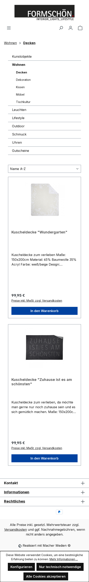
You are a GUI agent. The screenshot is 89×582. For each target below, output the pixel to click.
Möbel (20, 94)
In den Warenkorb (44, 311)
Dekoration (23, 79)
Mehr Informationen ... (64, 559)
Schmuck (19, 134)
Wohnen (18, 65)
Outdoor (18, 126)
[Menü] (9, 28)
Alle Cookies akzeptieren (46, 576)
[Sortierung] (44, 169)
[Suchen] (61, 28)
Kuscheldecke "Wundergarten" (39, 232)
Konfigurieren (21, 567)
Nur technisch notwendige (60, 567)
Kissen (20, 87)
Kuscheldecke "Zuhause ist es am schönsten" (41, 381)
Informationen (16, 492)
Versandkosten (15, 530)
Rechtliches (14, 501)
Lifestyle (18, 118)
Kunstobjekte (22, 56)
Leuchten (19, 110)
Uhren (17, 142)
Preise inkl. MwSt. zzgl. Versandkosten (36, 300)
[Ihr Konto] (70, 28)
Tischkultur (23, 102)
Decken (21, 72)
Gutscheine (20, 151)
